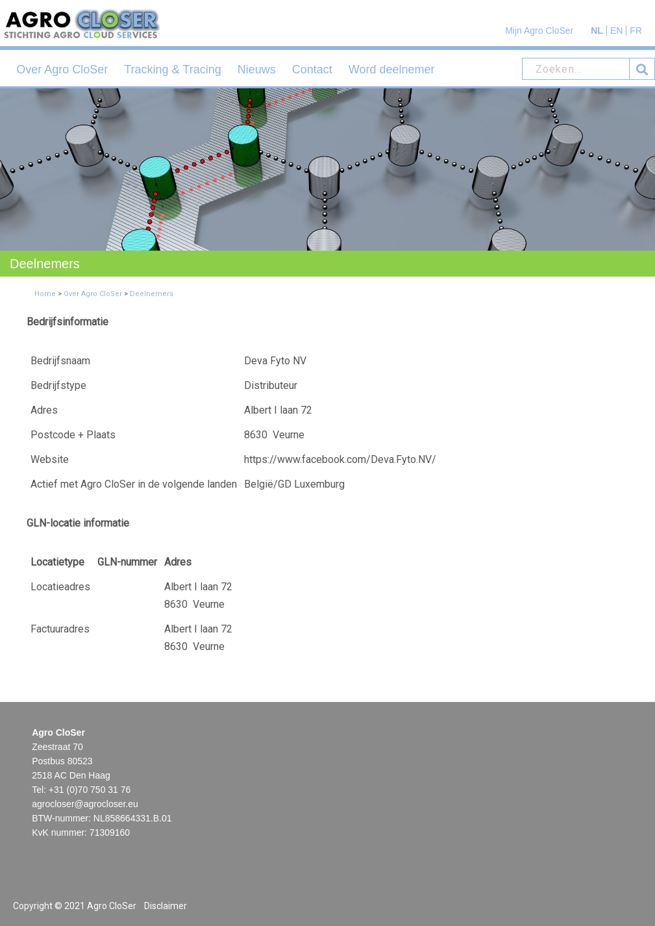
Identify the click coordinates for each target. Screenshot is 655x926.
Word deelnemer (392, 69)
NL (597, 30)
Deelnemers (151, 294)
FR (636, 30)
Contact (312, 69)
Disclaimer (165, 906)
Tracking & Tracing (172, 69)
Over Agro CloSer (62, 69)
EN (616, 30)
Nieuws (257, 69)
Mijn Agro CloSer (539, 30)
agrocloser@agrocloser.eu (85, 804)
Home (45, 294)
